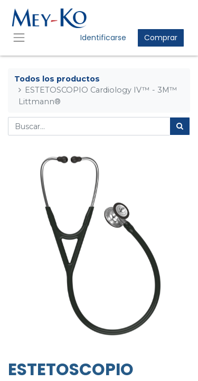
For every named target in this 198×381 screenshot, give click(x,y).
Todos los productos (57, 79)
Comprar (160, 37)
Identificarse (103, 37)
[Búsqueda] (179, 126)
